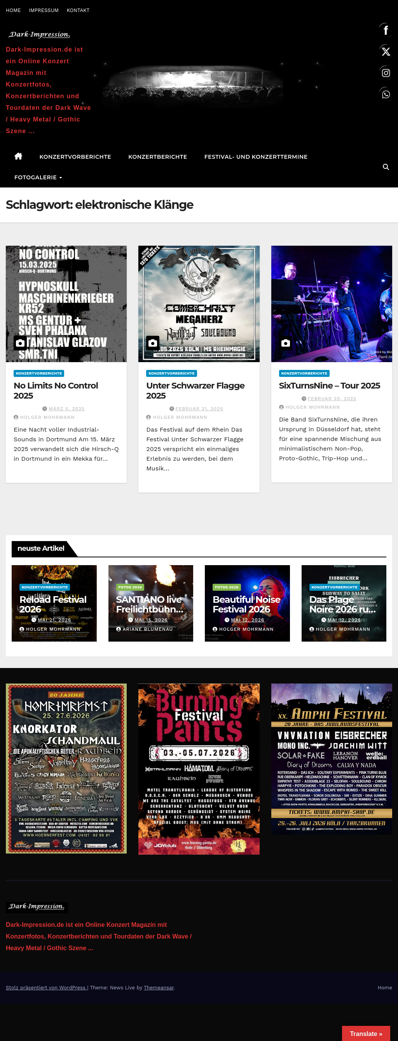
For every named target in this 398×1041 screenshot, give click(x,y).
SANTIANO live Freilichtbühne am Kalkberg (149, 609)
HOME (13, 10)
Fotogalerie (36, 177)
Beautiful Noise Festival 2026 (246, 604)
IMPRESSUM (44, 10)
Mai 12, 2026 (247, 620)
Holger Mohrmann (44, 417)
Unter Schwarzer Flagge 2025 (195, 390)
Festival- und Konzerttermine (256, 156)
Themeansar (159, 988)
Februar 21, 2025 (199, 408)
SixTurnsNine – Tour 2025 (329, 385)
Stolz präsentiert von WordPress (46, 988)
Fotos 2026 (130, 587)
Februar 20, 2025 (332, 398)
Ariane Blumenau (144, 629)
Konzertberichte (157, 156)
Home (385, 988)
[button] (386, 167)
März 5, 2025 (67, 408)
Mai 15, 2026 (151, 620)
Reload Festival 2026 (52, 604)
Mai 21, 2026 (54, 620)
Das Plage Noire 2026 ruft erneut (342, 609)
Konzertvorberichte (76, 156)
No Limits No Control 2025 (56, 390)
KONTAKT (77, 10)
